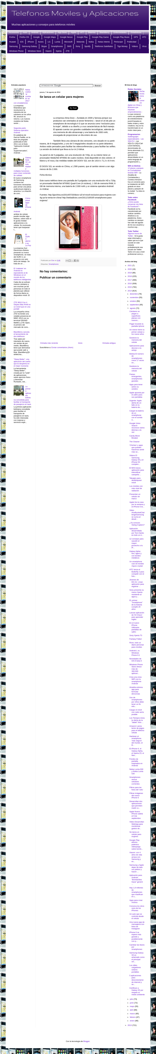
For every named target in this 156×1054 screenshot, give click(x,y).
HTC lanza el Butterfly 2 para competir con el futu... (136, 572)
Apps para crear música (136, 901)
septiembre (135, 305)
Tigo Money (122, 46)
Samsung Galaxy (29, 46)
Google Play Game (100, 37)
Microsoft (68, 42)
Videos (135, 46)
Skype (44, 46)
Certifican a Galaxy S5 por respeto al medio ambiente (137, 991)
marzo (133, 1014)
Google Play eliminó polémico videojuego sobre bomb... (136, 844)
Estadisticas (136, 32)
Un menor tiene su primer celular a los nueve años (136, 332)
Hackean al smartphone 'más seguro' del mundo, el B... (136, 740)
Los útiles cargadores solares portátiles (135, 968)
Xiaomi (48, 51)
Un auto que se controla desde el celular (136, 916)
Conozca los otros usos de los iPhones (136, 908)
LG (49, 42)
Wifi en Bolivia (134, 166)
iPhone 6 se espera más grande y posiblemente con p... (135, 936)
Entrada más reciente (49, 343)
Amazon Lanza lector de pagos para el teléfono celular (136, 729)
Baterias (91, 32)
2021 (130, 265)
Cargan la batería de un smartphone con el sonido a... (136, 415)
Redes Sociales (134, 89)
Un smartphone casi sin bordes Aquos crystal (136, 563)
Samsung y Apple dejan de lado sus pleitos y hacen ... (136, 868)
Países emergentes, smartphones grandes (135, 377)
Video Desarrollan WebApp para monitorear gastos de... (136, 825)
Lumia (57, 42)
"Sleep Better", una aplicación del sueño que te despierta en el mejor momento (22, 362)
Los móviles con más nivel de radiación (136, 488)
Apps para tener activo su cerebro (136, 386)
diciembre (134, 294)
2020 (130, 269)
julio (132, 999)
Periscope (118, 42)
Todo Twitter (133, 231)
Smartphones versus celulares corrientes (134, 780)
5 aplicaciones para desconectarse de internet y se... (136, 979)
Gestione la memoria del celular (135, 340)
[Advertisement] (78, 68)
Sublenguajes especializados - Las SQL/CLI (136, 139)
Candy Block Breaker (134, 437)
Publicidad (131, 42)
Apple (73, 32)
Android (34, 32)
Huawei (12, 42)
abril (132, 1010)
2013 (130, 1025)
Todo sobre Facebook (133, 198)
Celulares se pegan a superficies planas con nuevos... (134, 315)
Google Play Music (121, 37)
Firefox (12, 37)
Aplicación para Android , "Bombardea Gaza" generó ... (136, 879)
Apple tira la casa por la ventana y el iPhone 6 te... (137, 504)
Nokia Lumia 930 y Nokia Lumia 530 (136, 771)
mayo (132, 1006)
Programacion (134, 134)
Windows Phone (16, 51)
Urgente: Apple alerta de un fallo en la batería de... (135, 403)
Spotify (87, 46)
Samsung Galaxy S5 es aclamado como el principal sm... (137, 957)
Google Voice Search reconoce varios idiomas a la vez (137, 427)
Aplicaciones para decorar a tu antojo (136, 348)
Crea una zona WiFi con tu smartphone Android (135, 680)
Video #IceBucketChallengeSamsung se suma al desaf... (136, 514)
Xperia (58, 51)
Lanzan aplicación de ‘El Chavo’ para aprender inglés (136, 616)
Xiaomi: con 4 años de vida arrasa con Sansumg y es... (135, 856)
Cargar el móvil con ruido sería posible (136, 712)
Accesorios (14, 32)
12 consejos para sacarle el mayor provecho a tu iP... (136, 543)
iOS (21, 42)
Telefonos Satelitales (104, 46)
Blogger (86, 1041)
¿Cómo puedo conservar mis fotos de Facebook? (135, 204)
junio (132, 1003)
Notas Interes (104, 42)
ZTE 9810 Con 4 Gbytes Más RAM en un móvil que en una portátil (22, 305)
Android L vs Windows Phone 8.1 (134, 653)
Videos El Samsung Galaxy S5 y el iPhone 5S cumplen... (136, 459)
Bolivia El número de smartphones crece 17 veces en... (136, 358)
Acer (25, 32)
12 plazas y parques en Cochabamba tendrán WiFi (135, 170)
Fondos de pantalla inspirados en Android (135, 762)
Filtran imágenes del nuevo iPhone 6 (136, 795)
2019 (130, 273)
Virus (144, 46)
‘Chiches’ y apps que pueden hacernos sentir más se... (136, 448)
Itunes (41, 42)
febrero (133, 1017)
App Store (62, 32)
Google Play (82, 37)
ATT (82, 32)
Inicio (80, 343)
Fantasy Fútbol (135, 639)
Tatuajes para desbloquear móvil (135, 480)
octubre (133, 301)
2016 (130, 283)
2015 (130, 287)
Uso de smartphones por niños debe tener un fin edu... (136, 701)
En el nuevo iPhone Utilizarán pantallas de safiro (135, 627)
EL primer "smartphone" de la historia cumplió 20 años (136, 604)
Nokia (91, 42)
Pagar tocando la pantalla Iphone (136, 325)
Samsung (13, 46)
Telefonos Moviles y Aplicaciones (75, 13)
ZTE (67, 51)
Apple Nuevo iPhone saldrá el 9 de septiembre (136, 814)
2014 (130, 291)
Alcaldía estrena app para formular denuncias (136, 690)
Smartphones (57, 46)
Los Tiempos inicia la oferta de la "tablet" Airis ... (137, 720)
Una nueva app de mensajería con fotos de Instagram (136, 925)
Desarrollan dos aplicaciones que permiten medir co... (135, 804)
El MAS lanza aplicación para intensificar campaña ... (136, 471)
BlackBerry (104, 32)
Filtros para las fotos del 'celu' (136, 788)
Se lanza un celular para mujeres (135, 834)
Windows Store (34, 51)
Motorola (80, 42)
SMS (69, 46)
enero (132, 1021)
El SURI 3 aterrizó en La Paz (28, 240)
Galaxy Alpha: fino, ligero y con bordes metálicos (135, 554)
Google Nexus (66, 37)
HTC (144, 37)
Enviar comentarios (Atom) (62, 347)
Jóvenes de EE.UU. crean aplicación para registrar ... (136, 583)
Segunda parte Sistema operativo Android (21, 130)
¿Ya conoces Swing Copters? (137, 524)
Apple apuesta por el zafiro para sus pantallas (136, 395)
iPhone (31, 42)
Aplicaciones (48, 32)
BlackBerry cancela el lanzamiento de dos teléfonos (21, 334)
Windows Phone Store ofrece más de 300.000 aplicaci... (136, 668)
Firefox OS (24, 37)
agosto (133, 308)
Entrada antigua (109, 343)
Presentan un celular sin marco (134, 496)
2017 (130, 280)
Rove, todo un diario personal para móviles (136, 645)
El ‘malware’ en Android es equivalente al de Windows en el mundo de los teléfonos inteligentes (22, 274)
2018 (130, 276)
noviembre (134, 297)
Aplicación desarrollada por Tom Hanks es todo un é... (136, 531)
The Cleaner (134, 442)
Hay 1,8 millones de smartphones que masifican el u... (136, 892)
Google (36, 37)
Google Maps (50, 37)
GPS (136, 37)
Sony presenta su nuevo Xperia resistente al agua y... (136, 593)
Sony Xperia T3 (135, 635)
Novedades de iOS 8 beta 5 (135, 660)
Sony (78, 46)
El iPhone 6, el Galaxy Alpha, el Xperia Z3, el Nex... (136, 752)
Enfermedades (120, 32)
